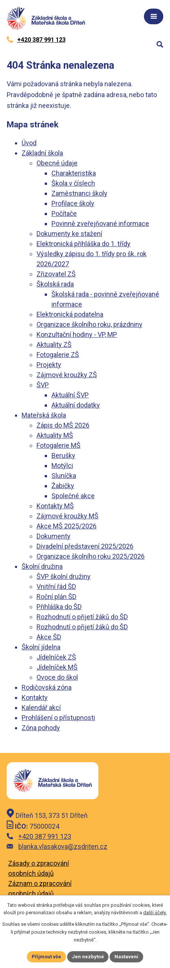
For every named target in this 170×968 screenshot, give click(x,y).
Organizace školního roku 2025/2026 (91, 556)
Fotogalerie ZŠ (58, 355)
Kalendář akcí (41, 707)
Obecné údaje (57, 163)
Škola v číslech (73, 183)
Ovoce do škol (57, 677)
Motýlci (62, 465)
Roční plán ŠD (56, 597)
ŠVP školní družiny (64, 576)
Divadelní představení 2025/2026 (85, 546)
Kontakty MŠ (55, 506)
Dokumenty (53, 536)
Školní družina (42, 566)
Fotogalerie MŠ (59, 445)
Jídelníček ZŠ (56, 657)
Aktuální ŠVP (70, 395)
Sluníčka (63, 476)
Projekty (49, 365)
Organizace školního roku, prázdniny (89, 324)
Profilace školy (72, 203)
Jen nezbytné (88, 956)
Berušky (63, 455)
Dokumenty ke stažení (69, 234)
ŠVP (43, 385)
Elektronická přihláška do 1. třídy (83, 244)
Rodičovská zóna (47, 687)
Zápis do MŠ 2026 (63, 425)
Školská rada (55, 284)
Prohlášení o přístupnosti (58, 718)
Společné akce (73, 496)
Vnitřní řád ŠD (56, 586)
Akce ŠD (49, 637)
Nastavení (127, 956)
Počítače (64, 213)
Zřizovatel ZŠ (56, 274)
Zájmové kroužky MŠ (67, 516)
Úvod (29, 143)
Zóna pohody (41, 728)
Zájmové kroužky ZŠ (67, 375)
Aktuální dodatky (75, 405)
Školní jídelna (41, 647)
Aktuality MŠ (55, 435)
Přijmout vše (46, 956)
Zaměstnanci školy (79, 193)
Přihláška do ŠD (59, 607)
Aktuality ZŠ (54, 344)
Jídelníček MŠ (57, 667)
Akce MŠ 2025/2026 (67, 526)
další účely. (155, 913)
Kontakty (35, 697)
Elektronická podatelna (70, 314)
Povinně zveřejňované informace (100, 223)
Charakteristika (73, 173)
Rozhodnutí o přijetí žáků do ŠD (82, 617)
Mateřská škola (44, 415)
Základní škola (42, 153)
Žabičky (62, 486)
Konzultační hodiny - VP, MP (77, 334)
